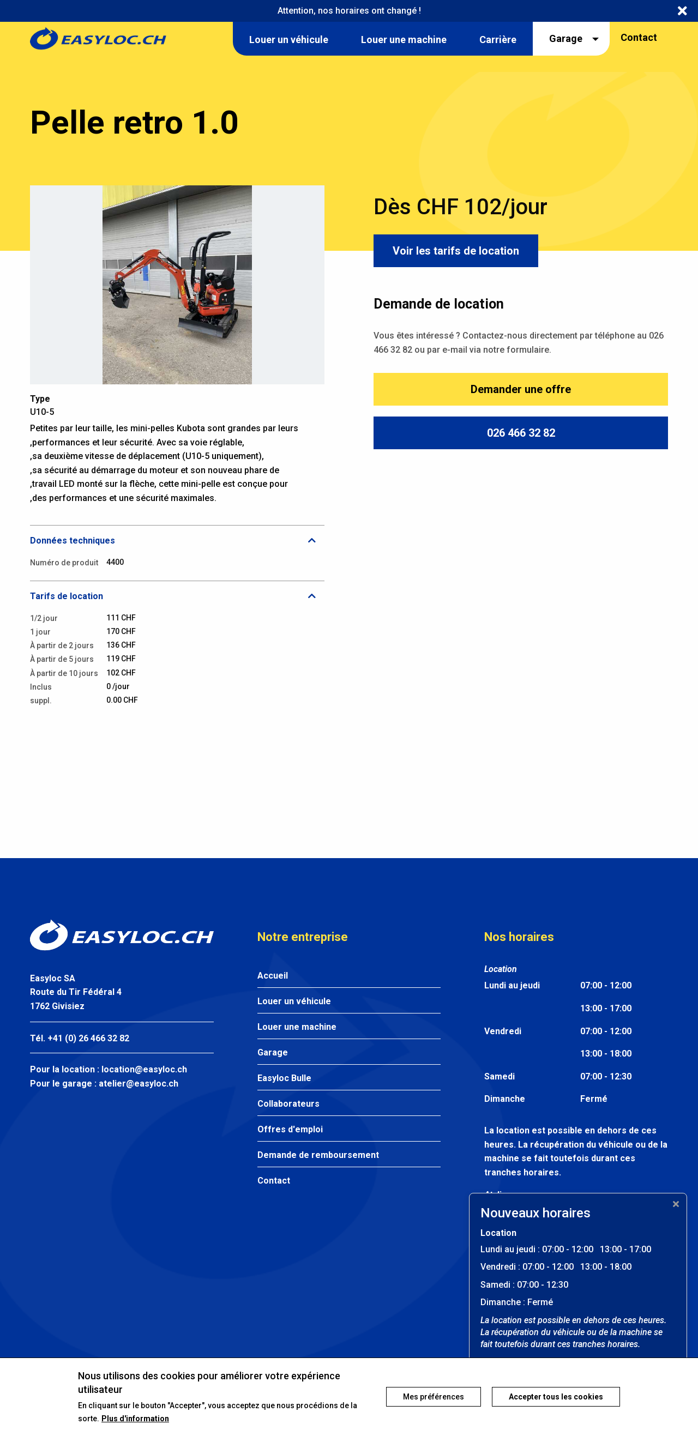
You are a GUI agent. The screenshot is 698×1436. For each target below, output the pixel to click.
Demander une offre (521, 389)
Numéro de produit (64, 562)
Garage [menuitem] (565, 38)
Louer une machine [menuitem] (404, 39)
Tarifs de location (66, 596)
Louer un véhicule (294, 1001)
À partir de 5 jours (62, 659)
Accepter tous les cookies (556, 1400)
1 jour (40, 632)
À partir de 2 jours (62, 645)
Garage (272, 1052)
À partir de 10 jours (64, 673)
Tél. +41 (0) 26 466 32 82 (79, 1038)
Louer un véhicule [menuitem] (288, 39)
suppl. (41, 700)
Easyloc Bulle (284, 1078)
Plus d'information (135, 1422)
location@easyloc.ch (144, 1069)
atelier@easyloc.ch (138, 1083)
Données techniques (72, 540)
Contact (639, 37)
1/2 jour (44, 618)
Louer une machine (296, 1027)
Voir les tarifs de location (456, 250)
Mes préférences (433, 1400)
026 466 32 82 (521, 432)
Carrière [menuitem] (497, 39)
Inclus (41, 687)
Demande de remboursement (318, 1155)
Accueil (272, 975)
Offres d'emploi (290, 1129)
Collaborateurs (288, 1104)
